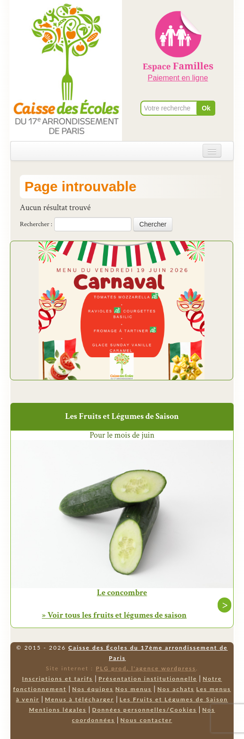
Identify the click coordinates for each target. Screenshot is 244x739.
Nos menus (133, 688)
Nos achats (176, 688)
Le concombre (122, 592)
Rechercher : (36, 224)
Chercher (153, 224)
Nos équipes (93, 688)
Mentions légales (57, 709)
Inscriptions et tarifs (57, 678)
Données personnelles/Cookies (144, 709)
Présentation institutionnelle (147, 678)
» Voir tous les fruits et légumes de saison (114, 615)
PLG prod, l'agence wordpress (146, 668)
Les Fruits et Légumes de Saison (174, 699)
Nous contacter (146, 719)
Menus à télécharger (79, 699)
